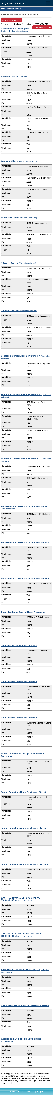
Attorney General (18, 263)
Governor (14, 76)
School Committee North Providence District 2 (24, 828)
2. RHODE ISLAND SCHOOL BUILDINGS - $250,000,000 (22, 935)
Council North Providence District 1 (19, 645)
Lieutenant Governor (20, 161)
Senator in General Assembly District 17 (26, 395)
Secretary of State (19, 217)
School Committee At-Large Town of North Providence (22, 754)
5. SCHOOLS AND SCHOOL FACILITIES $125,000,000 (21, 1040)
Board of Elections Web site (22, 1092)
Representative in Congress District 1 (15, 29)
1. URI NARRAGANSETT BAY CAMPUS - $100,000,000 (21, 899)
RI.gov (40, 1092)
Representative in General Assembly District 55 (25, 578)
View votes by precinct (11, 20)
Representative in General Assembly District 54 (25, 542)
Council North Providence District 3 (19, 718)
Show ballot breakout (42, 27)
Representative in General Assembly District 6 (24, 507)
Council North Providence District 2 (19, 681)
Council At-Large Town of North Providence (23, 612)
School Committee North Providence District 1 (24, 792)
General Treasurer (19, 310)
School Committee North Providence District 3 (24, 864)
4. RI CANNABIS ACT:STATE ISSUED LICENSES (25, 1005)
